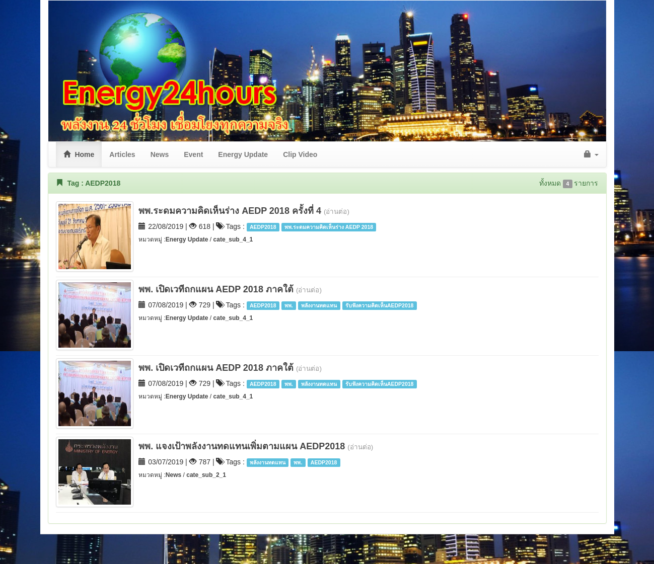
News (173, 474)
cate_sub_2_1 (206, 474)
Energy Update (188, 239)
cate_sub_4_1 (233, 239)
